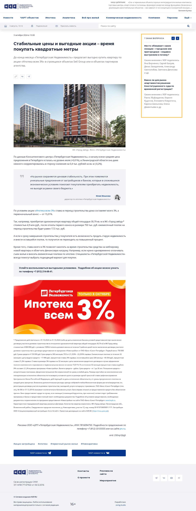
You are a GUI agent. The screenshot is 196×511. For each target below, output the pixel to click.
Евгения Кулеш (185, 10)
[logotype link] (18, 6)
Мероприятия (108, 480)
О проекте (84, 477)
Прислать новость (68, 26)
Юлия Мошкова (103, 196)
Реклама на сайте (106, 472)
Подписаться (41, 26)
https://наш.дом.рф (100, 411)
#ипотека (42, 443)
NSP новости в (40, 453)
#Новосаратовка (89, 443)
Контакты (83, 471)
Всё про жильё (90, 17)
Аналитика (68, 17)
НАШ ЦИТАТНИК (118, 2)
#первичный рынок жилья (64, 443)
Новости (8, 17)
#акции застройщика (24, 443)
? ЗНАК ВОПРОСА (154, 38)
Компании (154, 17)
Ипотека (50, 17)
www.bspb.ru (110, 400)
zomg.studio (121, 505)
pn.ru (122, 428)
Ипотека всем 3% (45, 210)
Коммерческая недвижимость (124, 17)
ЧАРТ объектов (29, 17)
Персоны (172, 17)
